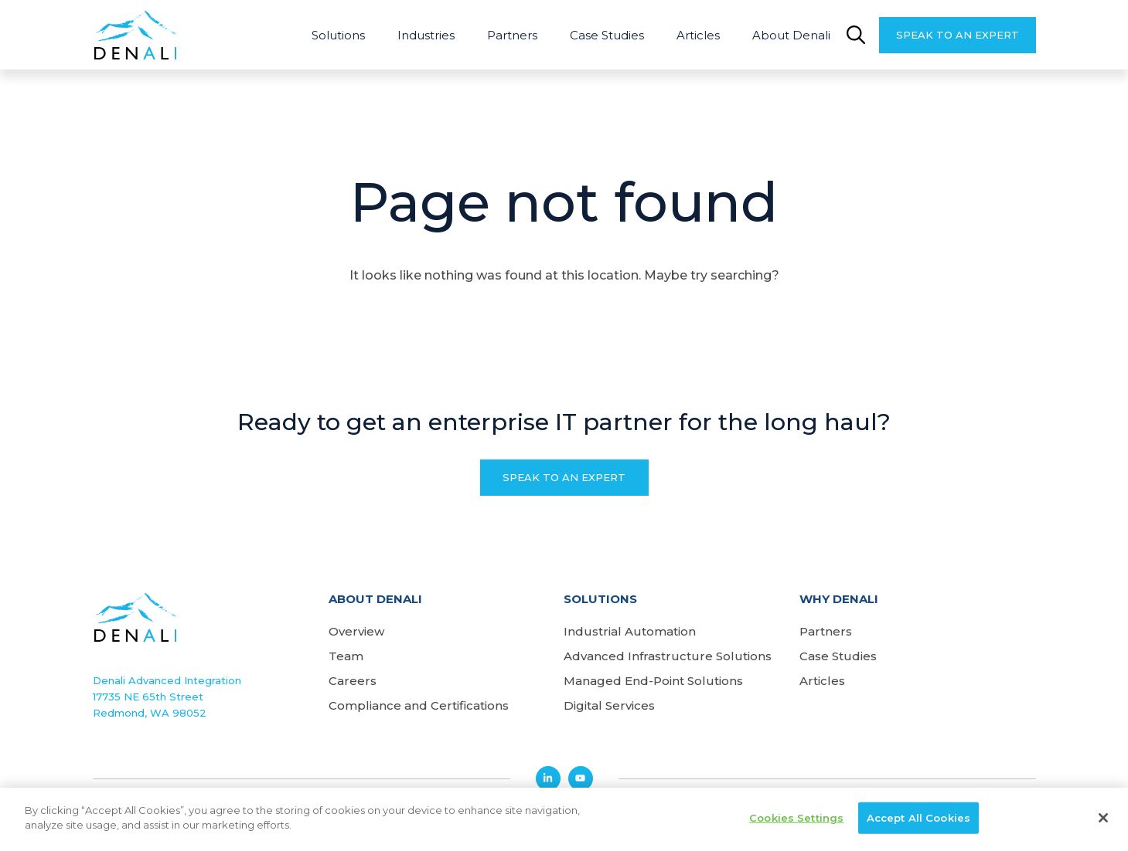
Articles (698, 35)
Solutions (338, 35)
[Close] (1103, 821)
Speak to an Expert (957, 35)
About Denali (791, 35)
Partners (512, 35)
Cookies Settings (796, 821)
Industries (426, 35)
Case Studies (607, 35)
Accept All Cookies (918, 821)
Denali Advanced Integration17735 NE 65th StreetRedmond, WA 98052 (167, 696)
